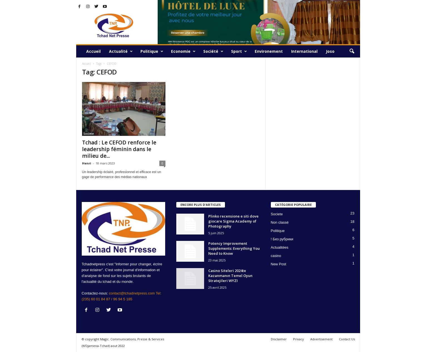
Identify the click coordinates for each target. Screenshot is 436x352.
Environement (269, 51)
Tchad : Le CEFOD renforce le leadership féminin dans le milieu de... (119, 149)
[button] (352, 51)
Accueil (93, 51)
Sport (239, 51)
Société (213, 51)
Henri (86, 163)
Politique (151, 51)
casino (276, 256)
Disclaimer (279, 339)
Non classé (280, 222)
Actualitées (280, 247)
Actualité (121, 51)
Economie (183, 51)
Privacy (298, 339)
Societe (88, 134)
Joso (330, 51)
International (304, 51)
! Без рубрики (282, 239)
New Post (278, 264)
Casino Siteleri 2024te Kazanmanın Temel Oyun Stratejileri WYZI (230, 275)
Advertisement (321, 339)
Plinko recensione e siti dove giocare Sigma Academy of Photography (233, 221)
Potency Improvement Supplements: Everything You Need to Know (234, 248)
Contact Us (347, 339)
